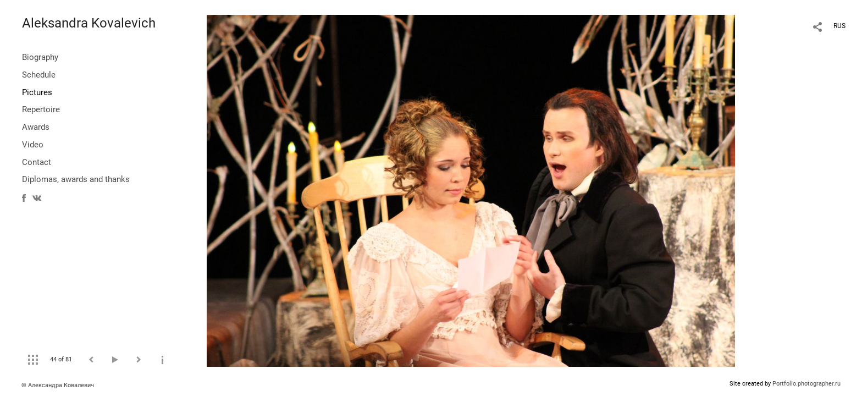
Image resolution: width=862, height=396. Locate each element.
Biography (40, 57)
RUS (839, 26)
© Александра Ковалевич (57, 385)
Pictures (37, 92)
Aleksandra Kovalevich (89, 23)
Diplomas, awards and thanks (76, 179)
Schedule (39, 75)
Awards (35, 127)
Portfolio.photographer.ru (806, 383)
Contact (36, 162)
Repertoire (41, 109)
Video (32, 145)
